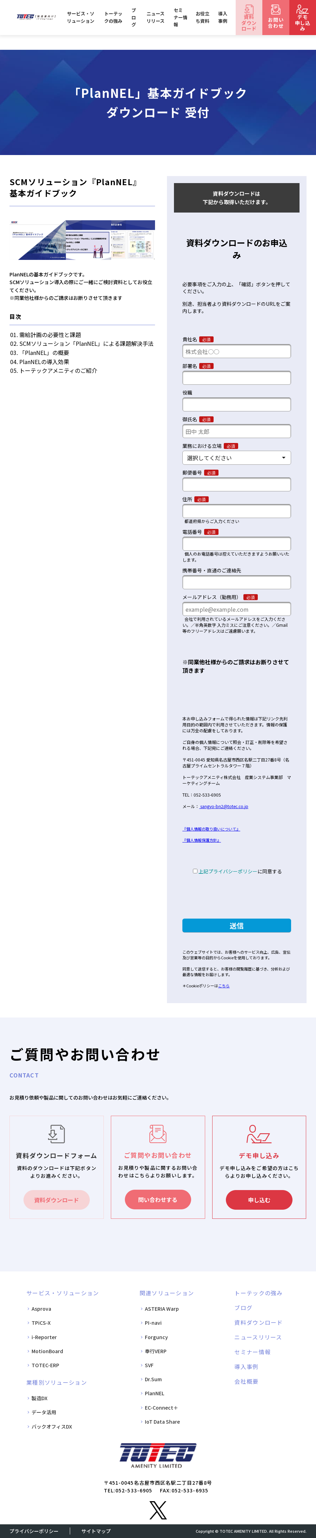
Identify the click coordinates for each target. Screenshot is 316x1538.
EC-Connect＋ (161, 1407)
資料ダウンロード (56, 1200)
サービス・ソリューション (80, 17)
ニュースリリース (155, 17)
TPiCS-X (41, 1322)
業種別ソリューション (56, 1382)
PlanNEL (154, 1393)
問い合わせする (157, 1199)
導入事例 (222, 17)
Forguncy (156, 1337)
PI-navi (153, 1322)
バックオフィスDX (52, 1426)
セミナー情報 (180, 17)
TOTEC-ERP (45, 1365)
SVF (149, 1365)
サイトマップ (96, 1530)
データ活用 (44, 1412)
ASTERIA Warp (162, 1308)
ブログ (134, 17)
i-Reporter (44, 1337)
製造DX (39, 1398)
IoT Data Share (162, 1421)
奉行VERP (156, 1351)
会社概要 (246, 1381)
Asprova (41, 1308)
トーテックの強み (113, 17)
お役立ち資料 (202, 17)
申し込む (259, 1200)
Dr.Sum (153, 1379)
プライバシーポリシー (34, 1530)
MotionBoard (47, 1351)
